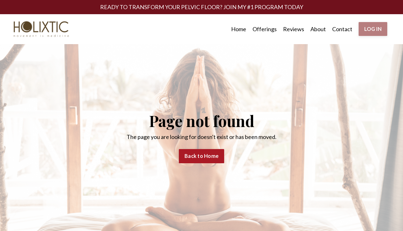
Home (238, 29)
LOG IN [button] (373, 29)
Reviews (293, 29)
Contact (342, 29)
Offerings (265, 29)
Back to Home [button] (201, 156)
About (318, 29)
